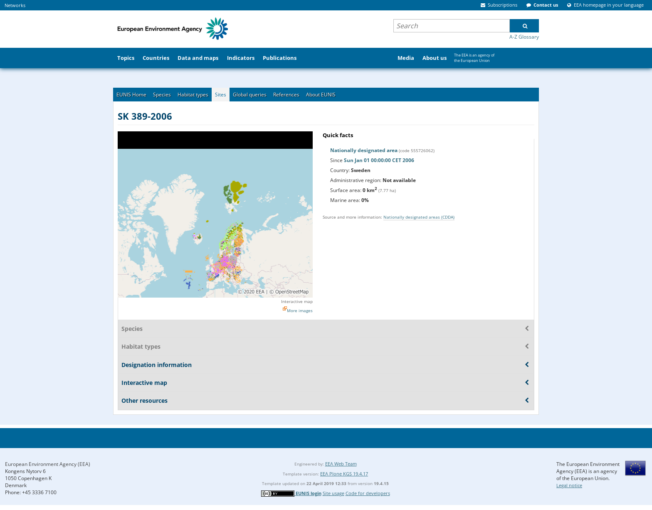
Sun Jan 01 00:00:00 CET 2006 (379, 160)
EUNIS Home (131, 94)
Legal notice (569, 485)
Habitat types (193, 94)
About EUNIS (321, 94)
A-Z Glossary (524, 36)
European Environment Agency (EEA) (47, 464)
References (286, 94)
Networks (15, 5)
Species (162, 94)
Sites (220, 94)
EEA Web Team (341, 464)
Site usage (333, 493)
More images (300, 310)
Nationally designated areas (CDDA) (418, 217)
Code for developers (368, 493)
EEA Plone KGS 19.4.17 (344, 474)
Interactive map (297, 301)
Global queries (250, 94)
